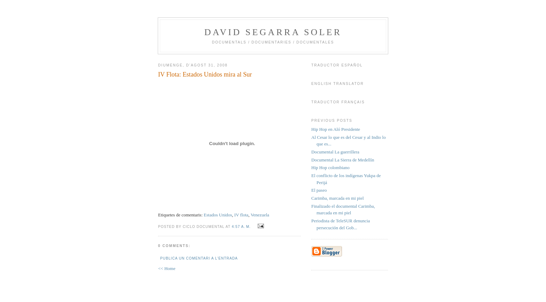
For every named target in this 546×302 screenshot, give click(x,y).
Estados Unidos (218, 214)
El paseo (319, 190)
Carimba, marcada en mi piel (337, 198)
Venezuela (260, 214)
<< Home (167, 268)
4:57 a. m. (241, 227)
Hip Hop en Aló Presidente (335, 129)
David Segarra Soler (273, 32)
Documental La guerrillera (335, 151)
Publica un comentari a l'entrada (199, 258)
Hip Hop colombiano (330, 167)
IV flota (241, 214)
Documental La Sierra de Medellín (342, 159)
